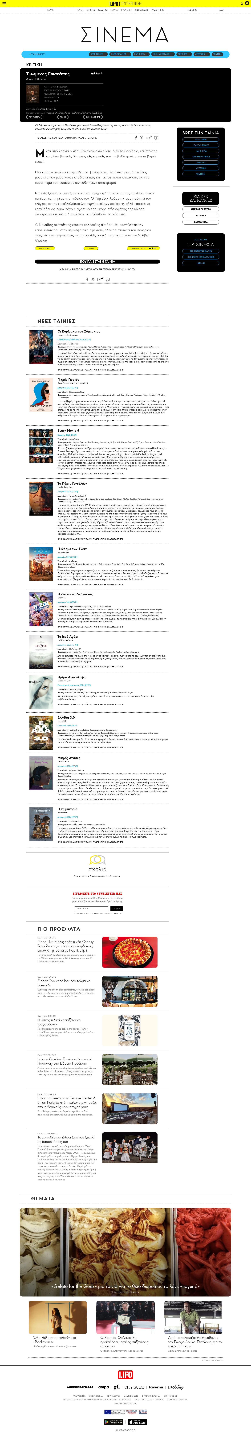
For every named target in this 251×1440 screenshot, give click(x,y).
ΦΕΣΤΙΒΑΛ (201, 215)
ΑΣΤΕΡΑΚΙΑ (200, 54)
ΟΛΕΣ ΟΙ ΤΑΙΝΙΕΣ (118, 54)
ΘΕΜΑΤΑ (43, 1198)
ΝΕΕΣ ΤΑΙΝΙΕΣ (96, 54)
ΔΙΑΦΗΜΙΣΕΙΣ (131, 1396)
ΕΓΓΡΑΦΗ (116, 908)
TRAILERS (192, 10)
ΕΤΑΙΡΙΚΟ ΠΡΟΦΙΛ (151, 1396)
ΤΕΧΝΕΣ (114, 10)
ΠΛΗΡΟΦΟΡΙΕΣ (64, 370)
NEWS (50, 10)
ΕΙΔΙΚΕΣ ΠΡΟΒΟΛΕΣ (201, 209)
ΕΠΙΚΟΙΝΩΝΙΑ (96, 1396)
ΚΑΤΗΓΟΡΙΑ (139, 54)
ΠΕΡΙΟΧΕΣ (182, 54)
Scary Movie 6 (68, 430)
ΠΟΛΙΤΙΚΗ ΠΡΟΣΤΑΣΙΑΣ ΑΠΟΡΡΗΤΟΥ (105, 913)
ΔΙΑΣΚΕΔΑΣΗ (141, 10)
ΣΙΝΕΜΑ (91, 10)
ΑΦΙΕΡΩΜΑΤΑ (201, 222)
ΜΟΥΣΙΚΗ (126, 10)
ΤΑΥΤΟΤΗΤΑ (79, 1396)
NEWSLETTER (113, 1396)
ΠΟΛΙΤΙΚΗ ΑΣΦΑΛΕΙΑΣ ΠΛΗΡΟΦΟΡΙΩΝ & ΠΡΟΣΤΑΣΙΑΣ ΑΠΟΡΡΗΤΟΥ (97, 1400)
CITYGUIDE (131, 3)
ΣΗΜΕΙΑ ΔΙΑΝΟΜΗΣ (177, 1400)
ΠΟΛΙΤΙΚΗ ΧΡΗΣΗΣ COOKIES (149, 1400)
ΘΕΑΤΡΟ (102, 10)
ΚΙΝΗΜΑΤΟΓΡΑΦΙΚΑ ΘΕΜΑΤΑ (201, 257)
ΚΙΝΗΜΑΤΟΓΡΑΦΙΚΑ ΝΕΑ (201, 251)
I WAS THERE (157, 10)
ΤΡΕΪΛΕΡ (87, 370)
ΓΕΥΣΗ (80, 10)
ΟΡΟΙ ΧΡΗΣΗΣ (79, 913)
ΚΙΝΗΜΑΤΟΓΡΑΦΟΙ (161, 54)
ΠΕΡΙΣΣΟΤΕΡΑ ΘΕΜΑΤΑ (212, 1360)
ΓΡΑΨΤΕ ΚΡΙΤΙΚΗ (99, 370)
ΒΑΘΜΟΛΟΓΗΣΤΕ (115, 370)
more (221, 10)
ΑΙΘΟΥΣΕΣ (77, 370)
